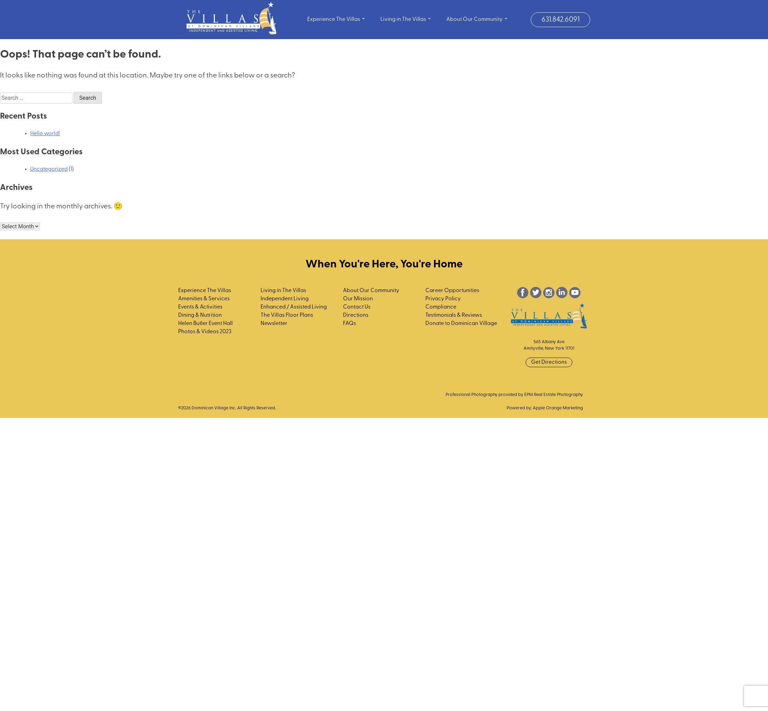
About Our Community (477, 18)
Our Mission (358, 299)
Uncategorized (49, 169)
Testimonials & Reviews (453, 315)
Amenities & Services (204, 299)
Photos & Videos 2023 (204, 332)
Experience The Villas (336, 18)
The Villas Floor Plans (287, 315)
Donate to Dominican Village (461, 323)
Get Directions (549, 362)
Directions (355, 315)
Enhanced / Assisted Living (294, 307)
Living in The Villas (406, 18)
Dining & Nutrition (200, 315)
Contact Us (356, 307)
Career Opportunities (452, 290)
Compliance (440, 307)
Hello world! (45, 133)
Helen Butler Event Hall (205, 323)
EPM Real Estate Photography (553, 395)
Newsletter (274, 323)
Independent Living (285, 299)
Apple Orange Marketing (558, 408)
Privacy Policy (443, 299)
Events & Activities (200, 307)
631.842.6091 (560, 19)
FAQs (349, 323)
